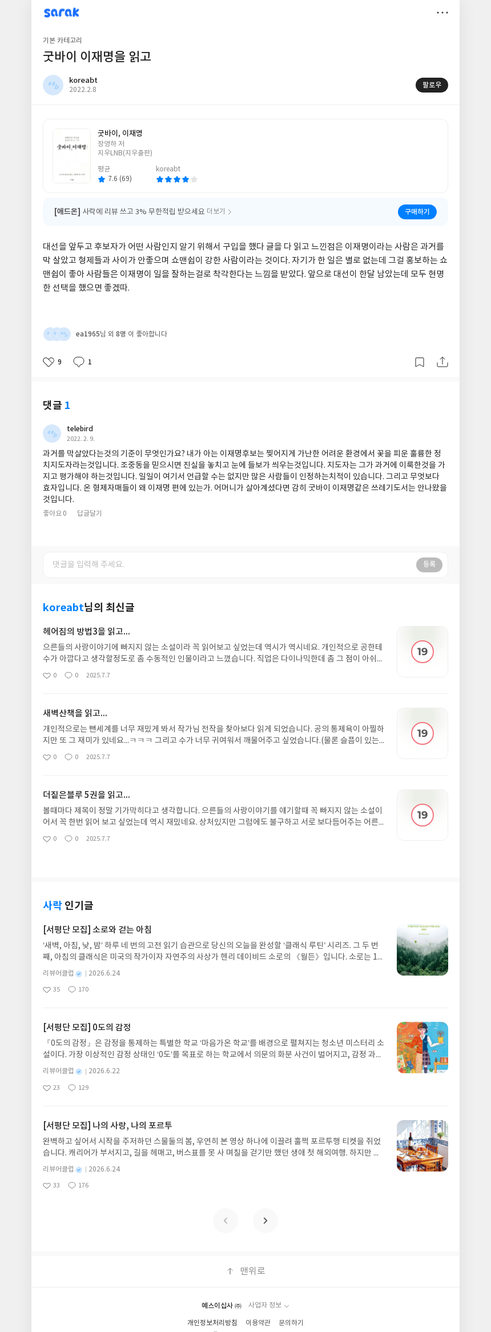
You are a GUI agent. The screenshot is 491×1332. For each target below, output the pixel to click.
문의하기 (291, 1323)
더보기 (442, 12)
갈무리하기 (419, 362)
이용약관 (258, 1323)
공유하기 (442, 362)
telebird (80, 429)
